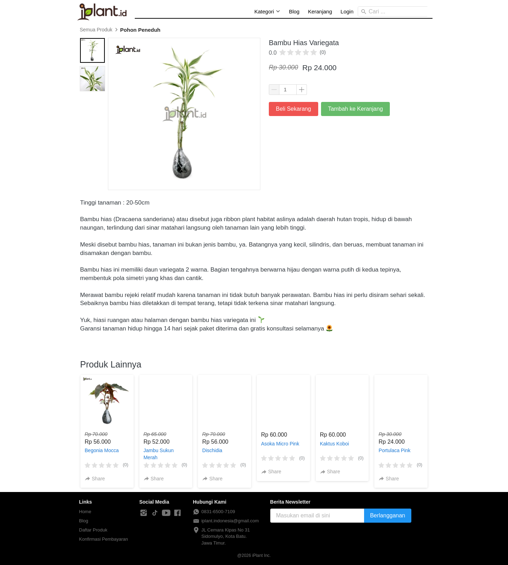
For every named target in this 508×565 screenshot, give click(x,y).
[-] (143, 513)
